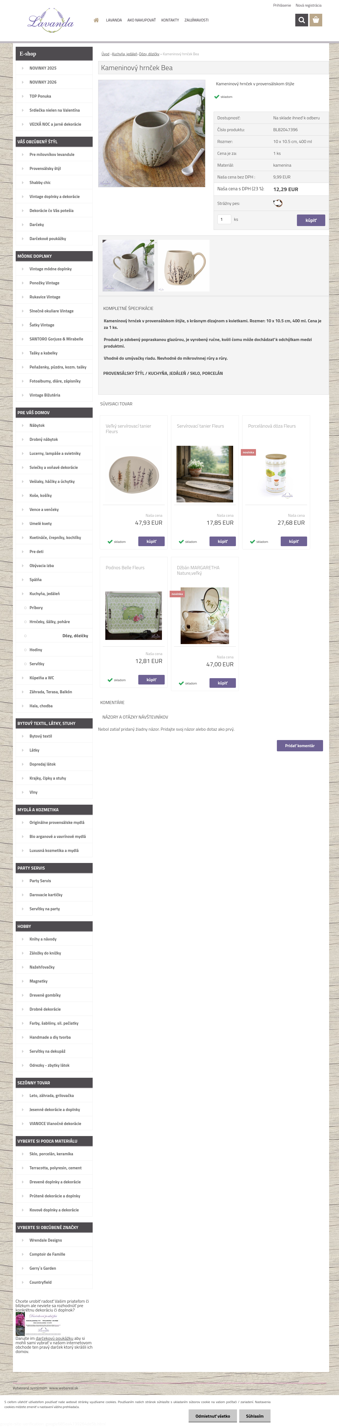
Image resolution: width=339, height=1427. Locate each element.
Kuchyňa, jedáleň (124, 54)
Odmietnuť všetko (212, 1416)
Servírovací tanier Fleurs (200, 426)
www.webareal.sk (63, 1388)
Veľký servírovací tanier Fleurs (128, 428)
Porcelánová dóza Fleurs (272, 426)
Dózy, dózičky (149, 54)
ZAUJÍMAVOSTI (196, 20)
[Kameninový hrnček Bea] (151, 82)
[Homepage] (95, 20)
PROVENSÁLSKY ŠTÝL (123, 373)
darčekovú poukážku (54, 1338)
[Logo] (51, 20)
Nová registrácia (309, 5)
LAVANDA (114, 20)
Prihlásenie (282, 5)
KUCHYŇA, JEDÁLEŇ (167, 373)
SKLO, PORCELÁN (206, 373)
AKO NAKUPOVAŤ (141, 20)
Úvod (105, 54)
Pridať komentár (300, 746)
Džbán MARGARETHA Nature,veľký (198, 570)
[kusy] (224, 219)
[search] (301, 20)
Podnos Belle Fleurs (125, 567)
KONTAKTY (170, 20)
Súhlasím (255, 1416)
